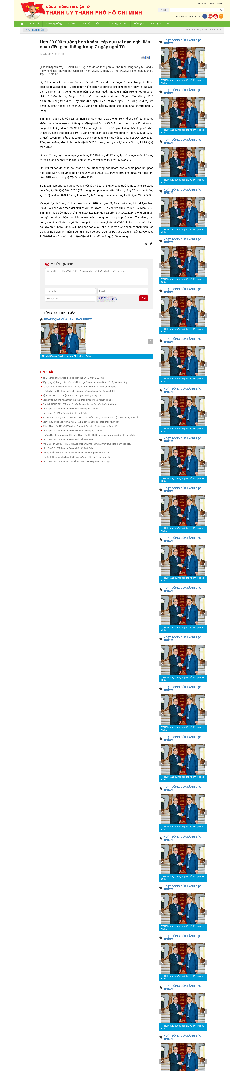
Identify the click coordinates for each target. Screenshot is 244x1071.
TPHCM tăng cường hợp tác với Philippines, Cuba (66, 356)
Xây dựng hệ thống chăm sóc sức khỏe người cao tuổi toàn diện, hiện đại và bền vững (84, 382)
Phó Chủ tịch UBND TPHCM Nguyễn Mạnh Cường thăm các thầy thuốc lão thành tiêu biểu (86, 444)
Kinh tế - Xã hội (91, 23)
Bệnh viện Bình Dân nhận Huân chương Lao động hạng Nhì (71, 395)
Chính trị (34, 23)
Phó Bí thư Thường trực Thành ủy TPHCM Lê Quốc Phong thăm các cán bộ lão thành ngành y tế (90, 417)
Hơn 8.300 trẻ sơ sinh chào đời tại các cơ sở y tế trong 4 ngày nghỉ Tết (76, 457)
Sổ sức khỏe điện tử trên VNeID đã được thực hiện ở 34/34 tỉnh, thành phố (79, 386)
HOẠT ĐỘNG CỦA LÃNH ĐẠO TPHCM (68, 319)
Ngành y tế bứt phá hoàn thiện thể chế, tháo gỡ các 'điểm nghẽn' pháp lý (77, 400)
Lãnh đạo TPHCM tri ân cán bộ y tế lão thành (64, 413)
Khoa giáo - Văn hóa (161, 23)
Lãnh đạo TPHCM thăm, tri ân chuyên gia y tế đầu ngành (70, 408)
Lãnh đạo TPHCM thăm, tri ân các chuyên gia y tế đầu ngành (72, 430)
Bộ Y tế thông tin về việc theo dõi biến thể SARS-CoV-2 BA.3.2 (73, 378)
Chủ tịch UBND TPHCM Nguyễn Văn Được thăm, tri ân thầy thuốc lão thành (79, 404)
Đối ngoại (139, 23)
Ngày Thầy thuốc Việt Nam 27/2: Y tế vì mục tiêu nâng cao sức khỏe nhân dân (80, 422)
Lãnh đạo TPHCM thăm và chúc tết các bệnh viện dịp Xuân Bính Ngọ (76, 461)
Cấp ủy (72, 23)
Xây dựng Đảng (54, 23)
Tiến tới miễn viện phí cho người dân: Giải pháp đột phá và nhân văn (75, 452)
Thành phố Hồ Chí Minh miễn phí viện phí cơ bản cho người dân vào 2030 (78, 391)
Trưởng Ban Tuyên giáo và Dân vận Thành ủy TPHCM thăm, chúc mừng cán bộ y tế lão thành (88, 435)
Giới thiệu (202, 3)
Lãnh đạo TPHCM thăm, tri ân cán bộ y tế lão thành (67, 439)
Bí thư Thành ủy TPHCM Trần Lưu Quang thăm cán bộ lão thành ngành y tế (79, 426)
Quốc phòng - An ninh (116, 23)
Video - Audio (215, 3)
